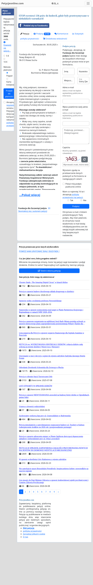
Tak (71, 234)
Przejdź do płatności (9, 93)
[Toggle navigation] (88, 3)
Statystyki (77, 67)
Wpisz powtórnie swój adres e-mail (75, 142)
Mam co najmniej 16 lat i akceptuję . (74, 228)
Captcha (66, 181)
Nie (84, 234)
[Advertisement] (54, 28)
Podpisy (41, 67)
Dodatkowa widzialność (55, 72)
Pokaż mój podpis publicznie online (73, 219)
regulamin (11, 105)
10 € (5, 62)
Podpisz (75, 240)
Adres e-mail (68, 121)
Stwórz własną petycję (49, 304)
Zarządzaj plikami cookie (34, 568)
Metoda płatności (8, 68)
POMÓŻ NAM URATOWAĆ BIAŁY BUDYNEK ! (39, 285)
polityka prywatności (29, 72)
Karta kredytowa (11, 83)
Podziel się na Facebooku (33, 59)
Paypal (9, 75)
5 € (7, 55)
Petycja (24, 67)
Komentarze (61, 67)
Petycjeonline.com (12, 3)
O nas (25, 571)
